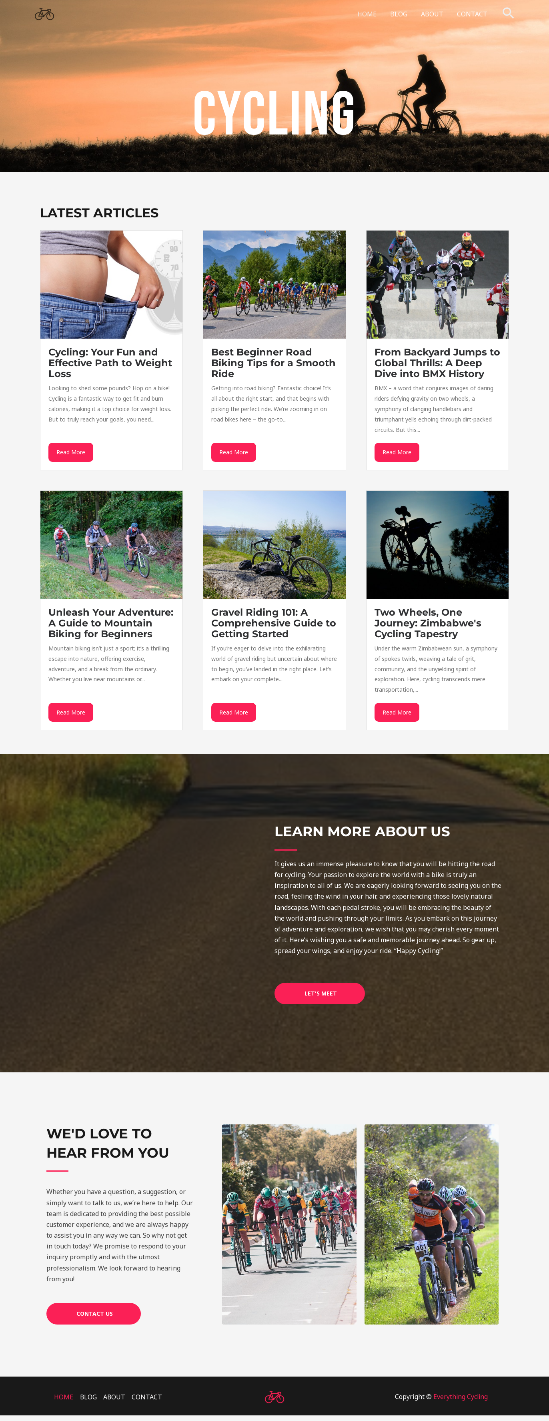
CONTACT (472, 14)
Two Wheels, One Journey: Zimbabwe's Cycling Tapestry (428, 625)
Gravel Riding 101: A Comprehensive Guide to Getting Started (273, 625)
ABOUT (433, 14)
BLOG (400, 14)
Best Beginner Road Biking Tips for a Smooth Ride (273, 362)
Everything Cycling (460, 1402)
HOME (369, 14)
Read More (70, 455)
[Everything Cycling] (44, 13)
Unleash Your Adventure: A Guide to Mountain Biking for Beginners (110, 625)
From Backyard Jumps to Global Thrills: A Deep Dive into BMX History (437, 362)
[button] (508, 14)
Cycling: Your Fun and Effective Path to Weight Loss (110, 362)
